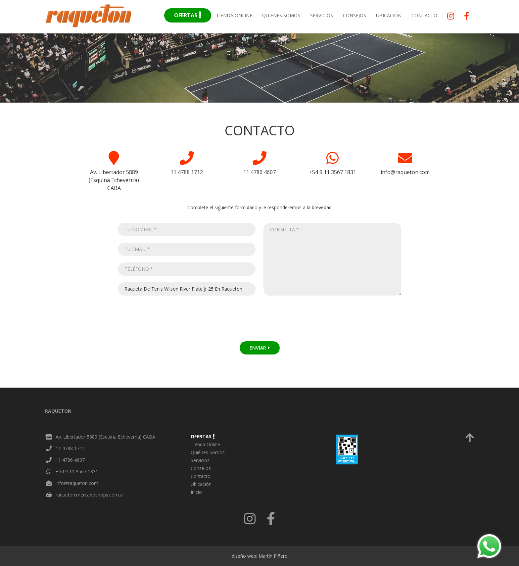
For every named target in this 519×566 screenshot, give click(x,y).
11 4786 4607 (70, 460)
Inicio (196, 492)
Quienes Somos (281, 15)
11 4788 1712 (70, 448)
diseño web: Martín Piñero (260, 556)
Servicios (321, 15)
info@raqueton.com (77, 483)
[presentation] (170, 322)
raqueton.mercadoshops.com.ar (90, 495)
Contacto (424, 15)
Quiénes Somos (208, 452)
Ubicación (388, 15)
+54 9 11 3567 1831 (77, 471)
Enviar (260, 348)
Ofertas (187, 15)
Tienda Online (234, 15)
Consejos (354, 15)
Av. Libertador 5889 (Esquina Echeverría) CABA (105, 437)
